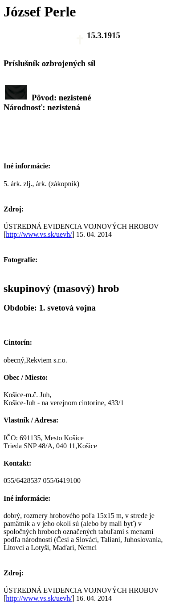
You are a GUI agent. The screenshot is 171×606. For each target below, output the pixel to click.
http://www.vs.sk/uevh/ (39, 234)
